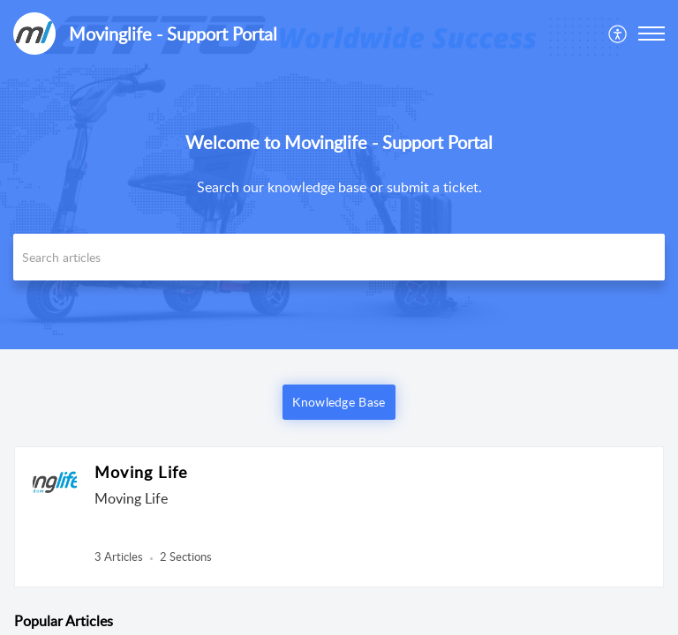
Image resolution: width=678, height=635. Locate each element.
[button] (618, 33)
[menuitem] (618, 33)
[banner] (339, 174)
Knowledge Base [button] (338, 401)
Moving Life (141, 471)
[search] (339, 257)
